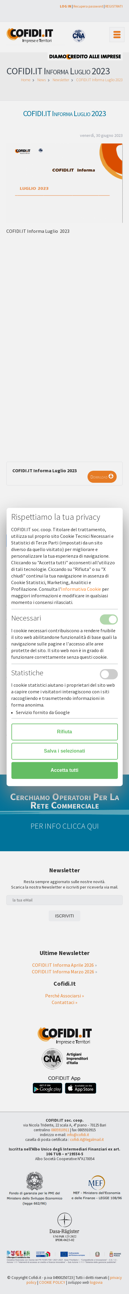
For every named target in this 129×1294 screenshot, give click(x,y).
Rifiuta (64, 732)
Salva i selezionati (64, 751)
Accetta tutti (64, 770)
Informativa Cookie (81, 589)
